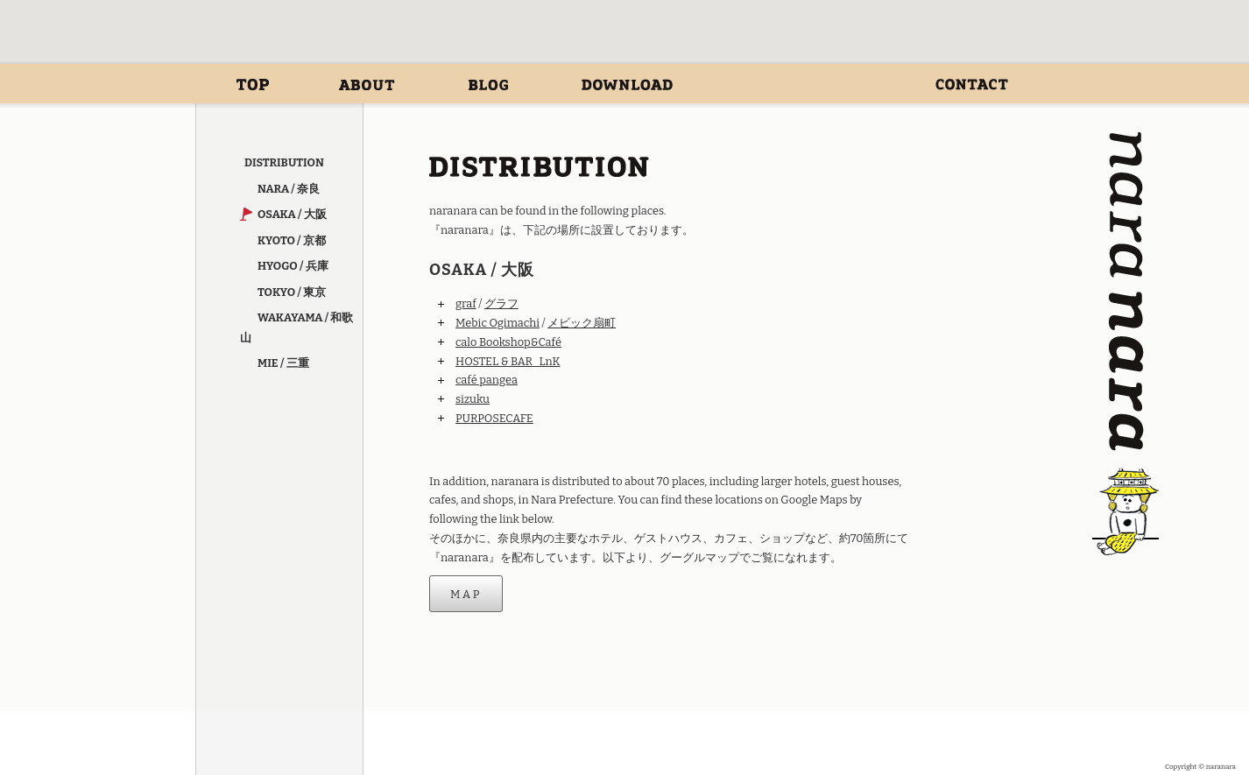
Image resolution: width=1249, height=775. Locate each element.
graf (465, 303)
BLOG (488, 84)
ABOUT (367, 84)
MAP (466, 593)
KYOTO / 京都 (292, 240)
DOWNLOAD (627, 84)
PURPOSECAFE (494, 418)
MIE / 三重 (283, 363)
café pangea (486, 379)
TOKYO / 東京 (292, 292)
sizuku (472, 398)
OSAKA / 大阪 (292, 214)
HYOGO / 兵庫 (293, 265)
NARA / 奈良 (289, 188)
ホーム (252, 84)
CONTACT (971, 84)
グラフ (501, 303)
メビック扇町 (581, 322)
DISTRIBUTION (800, 84)
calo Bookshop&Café (508, 342)
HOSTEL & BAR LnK (508, 361)
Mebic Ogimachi (497, 322)
